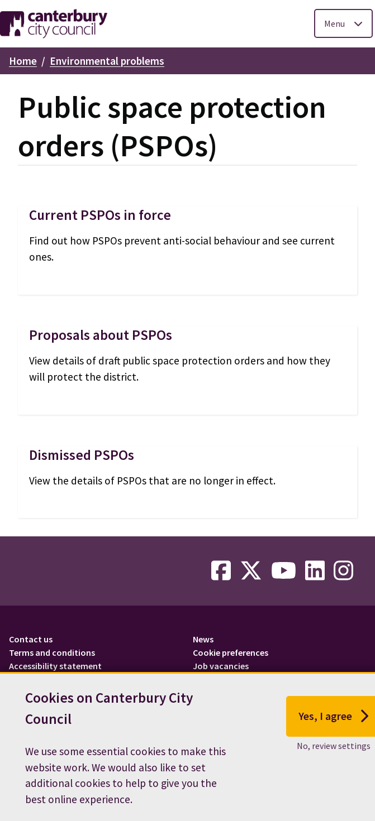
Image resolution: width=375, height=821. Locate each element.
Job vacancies (221, 665)
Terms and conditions (52, 652)
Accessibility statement (55, 665)
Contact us (31, 639)
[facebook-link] (221, 571)
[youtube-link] (283, 571)
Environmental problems (107, 61)
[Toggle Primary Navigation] (343, 23)
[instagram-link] (343, 571)
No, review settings (334, 745)
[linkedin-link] (315, 571)
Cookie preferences (230, 652)
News (203, 639)
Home (23, 61)
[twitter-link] (251, 571)
